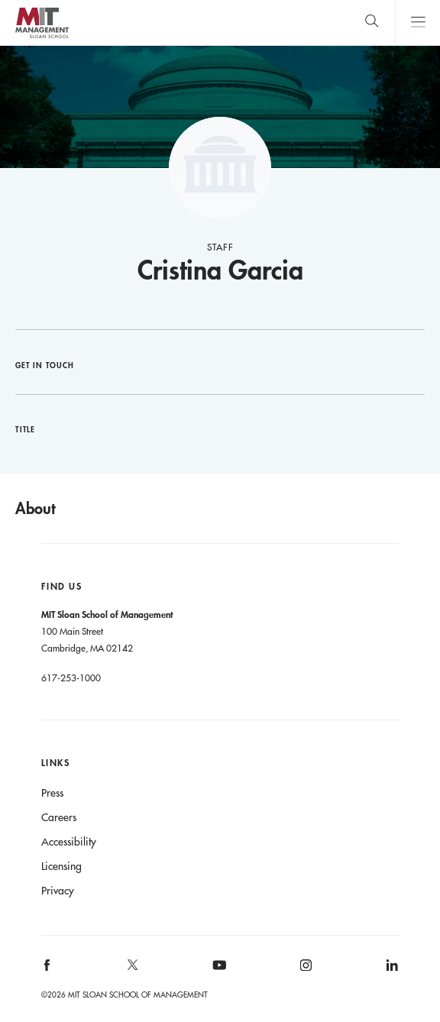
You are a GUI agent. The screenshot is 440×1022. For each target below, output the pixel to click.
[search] (371, 22)
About (35, 508)
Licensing (61, 866)
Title (25, 429)
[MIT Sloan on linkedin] (390, 970)
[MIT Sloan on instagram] (304, 970)
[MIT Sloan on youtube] (217, 973)
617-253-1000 (71, 677)
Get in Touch (44, 365)
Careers (58, 817)
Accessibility (68, 842)
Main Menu (417, 22)
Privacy (57, 890)
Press (52, 793)
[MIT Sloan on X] (132, 970)
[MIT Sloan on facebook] (47, 970)
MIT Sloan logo (41, 37)
